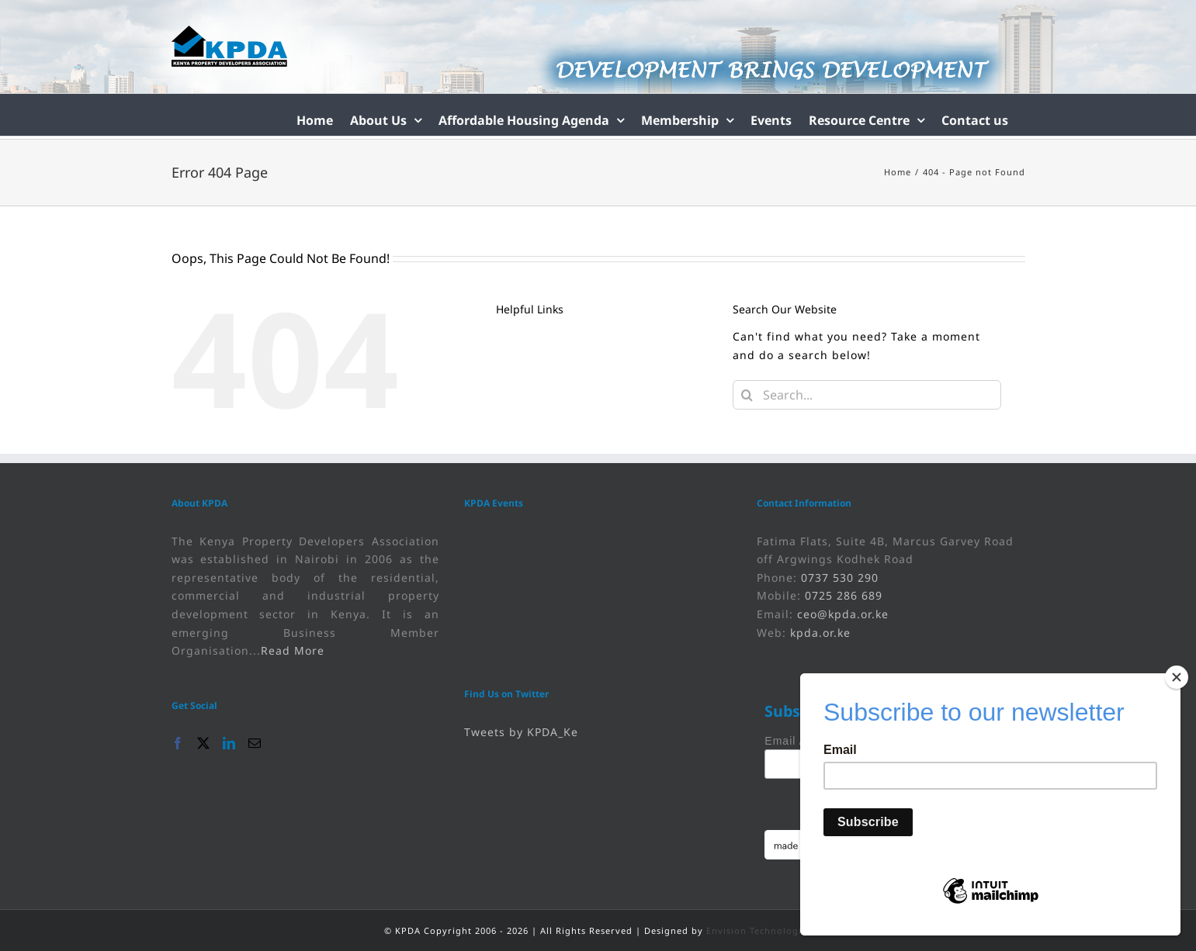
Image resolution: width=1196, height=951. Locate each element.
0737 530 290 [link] (840, 577)
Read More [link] (292, 650)
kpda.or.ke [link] (820, 632)
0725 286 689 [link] (843, 595)
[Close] (1176, 677)
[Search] (747, 395)
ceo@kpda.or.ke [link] (843, 614)
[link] (229, 46)
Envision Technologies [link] (759, 930)
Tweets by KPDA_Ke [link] (521, 731)
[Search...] (867, 395)
